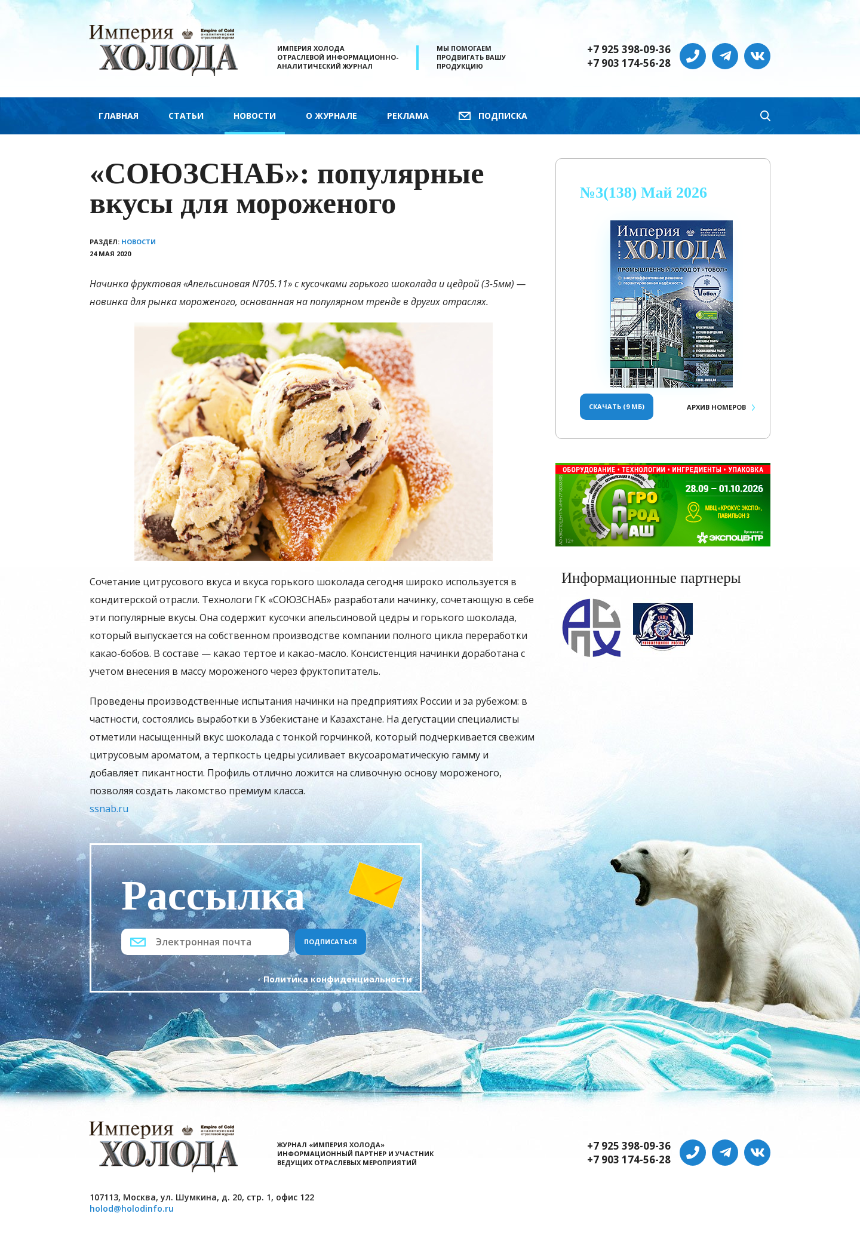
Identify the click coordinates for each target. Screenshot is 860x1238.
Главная (119, 115)
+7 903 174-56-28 (629, 63)
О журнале (331, 115)
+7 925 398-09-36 (629, 49)
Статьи (186, 115)
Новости (255, 115)
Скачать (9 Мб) (616, 406)
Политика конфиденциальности (337, 979)
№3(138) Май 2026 (643, 192)
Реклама (408, 115)
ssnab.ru (109, 808)
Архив (716, 407)
